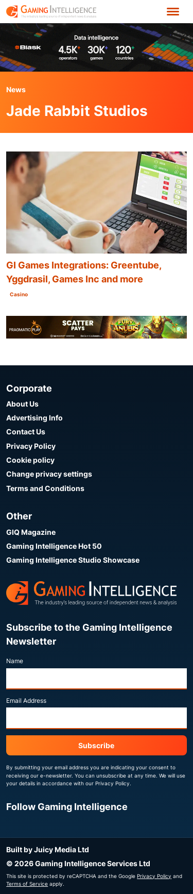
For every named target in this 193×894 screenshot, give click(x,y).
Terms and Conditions (45, 488)
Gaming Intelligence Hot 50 (54, 546)
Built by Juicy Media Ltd (47, 849)
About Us (22, 403)
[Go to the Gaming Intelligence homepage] (51, 11)
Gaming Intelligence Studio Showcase (72, 559)
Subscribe (96, 745)
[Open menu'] (173, 11)
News (16, 89)
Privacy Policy (31, 446)
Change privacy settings (49, 473)
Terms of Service (27, 884)
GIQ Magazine (31, 532)
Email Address (26, 700)
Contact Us (25, 431)
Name (14, 661)
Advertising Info (34, 417)
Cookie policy (30, 460)
